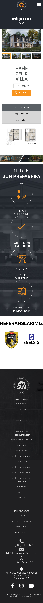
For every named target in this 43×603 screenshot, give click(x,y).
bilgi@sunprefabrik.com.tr (21, 553)
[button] (6, 49)
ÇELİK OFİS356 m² (21, 462)
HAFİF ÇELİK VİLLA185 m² (21, 467)
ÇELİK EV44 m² (21, 451)
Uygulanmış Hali (21, 114)
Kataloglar (21, 498)
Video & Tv (21, 503)
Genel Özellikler (22, 120)
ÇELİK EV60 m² (21, 445)
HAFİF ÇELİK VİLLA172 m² (21, 478)
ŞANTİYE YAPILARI (21, 431)
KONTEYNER (21, 426)
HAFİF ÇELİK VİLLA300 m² (21, 473)
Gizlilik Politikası (21, 516)
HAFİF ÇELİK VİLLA (21, 404)
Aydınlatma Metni (21, 532)
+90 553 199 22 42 (21, 562)
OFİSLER (21, 415)
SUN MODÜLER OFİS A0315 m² (21, 440)
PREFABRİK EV (21, 420)
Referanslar (21, 492)
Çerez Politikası (21, 527)
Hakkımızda (21, 487)
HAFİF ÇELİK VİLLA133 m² (21, 456)
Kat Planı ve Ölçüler (21, 107)
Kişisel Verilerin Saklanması (21, 521)
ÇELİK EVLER (21, 409)
